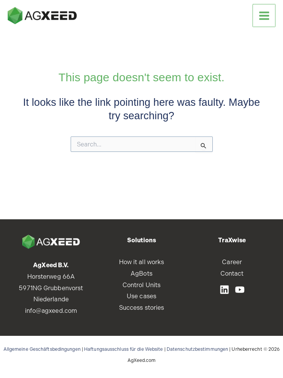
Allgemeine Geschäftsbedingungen (42, 349)
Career (232, 262)
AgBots (141, 273)
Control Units (141, 285)
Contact (232, 273)
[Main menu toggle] (264, 15)
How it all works (141, 262)
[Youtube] (240, 289)
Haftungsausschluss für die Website (123, 349)
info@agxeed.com (51, 310)
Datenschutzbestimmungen (197, 349)
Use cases (141, 296)
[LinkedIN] (224, 289)
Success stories (141, 307)
